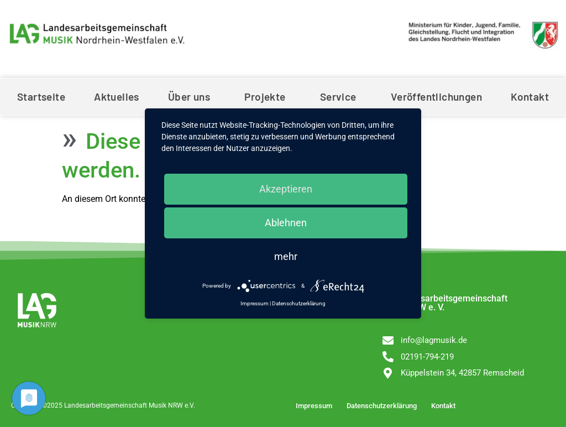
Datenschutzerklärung (382, 406)
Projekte (267, 96)
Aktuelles (116, 96)
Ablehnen (286, 222)
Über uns (192, 96)
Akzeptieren (285, 189)
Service (341, 96)
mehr (285, 256)
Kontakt (530, 96)
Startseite (41, 96)
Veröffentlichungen (436, 96)
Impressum (314, 406)
